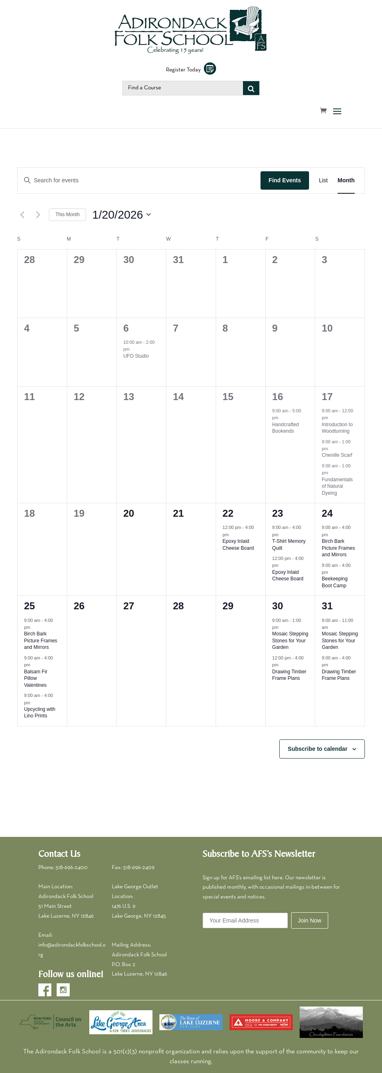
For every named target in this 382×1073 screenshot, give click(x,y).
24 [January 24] (327, 513)
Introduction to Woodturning (337, 428)
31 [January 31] (327, 605)
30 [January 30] (277, 605)
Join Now (310, 920)
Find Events (285, 180)
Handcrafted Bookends (285, 428)
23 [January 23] (277, 513)
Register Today (191, 70)
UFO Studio (136, 356)
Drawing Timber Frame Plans (289, 675)
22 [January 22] (228, 513)
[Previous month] (22, 214)
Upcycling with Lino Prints (39, 712)
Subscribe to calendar (317, 749)
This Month (67, 214)
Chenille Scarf (337, 455)
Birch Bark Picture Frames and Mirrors (338, 548)
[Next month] (38, 214)
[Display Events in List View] (323, 180)
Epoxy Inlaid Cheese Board (288, 575)
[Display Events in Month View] (346, 180)
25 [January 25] (29, 605)
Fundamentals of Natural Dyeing (337, 486)
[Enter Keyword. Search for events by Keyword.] (139, 180)
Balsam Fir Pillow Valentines (35, 678)
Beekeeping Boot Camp (334, 582)
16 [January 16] (277, 396)
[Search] (251, 88)
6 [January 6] (125, 328)
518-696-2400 (71, 867)
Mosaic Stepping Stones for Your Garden (290, 640)
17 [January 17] (327, 396)
